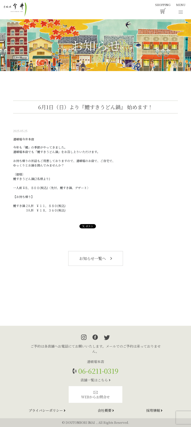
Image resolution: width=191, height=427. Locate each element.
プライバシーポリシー (47, 410)
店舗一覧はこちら (95, 380)
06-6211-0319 (97, 371)
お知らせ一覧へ (95, 258)
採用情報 (154, 410)
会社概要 (106, 410)
